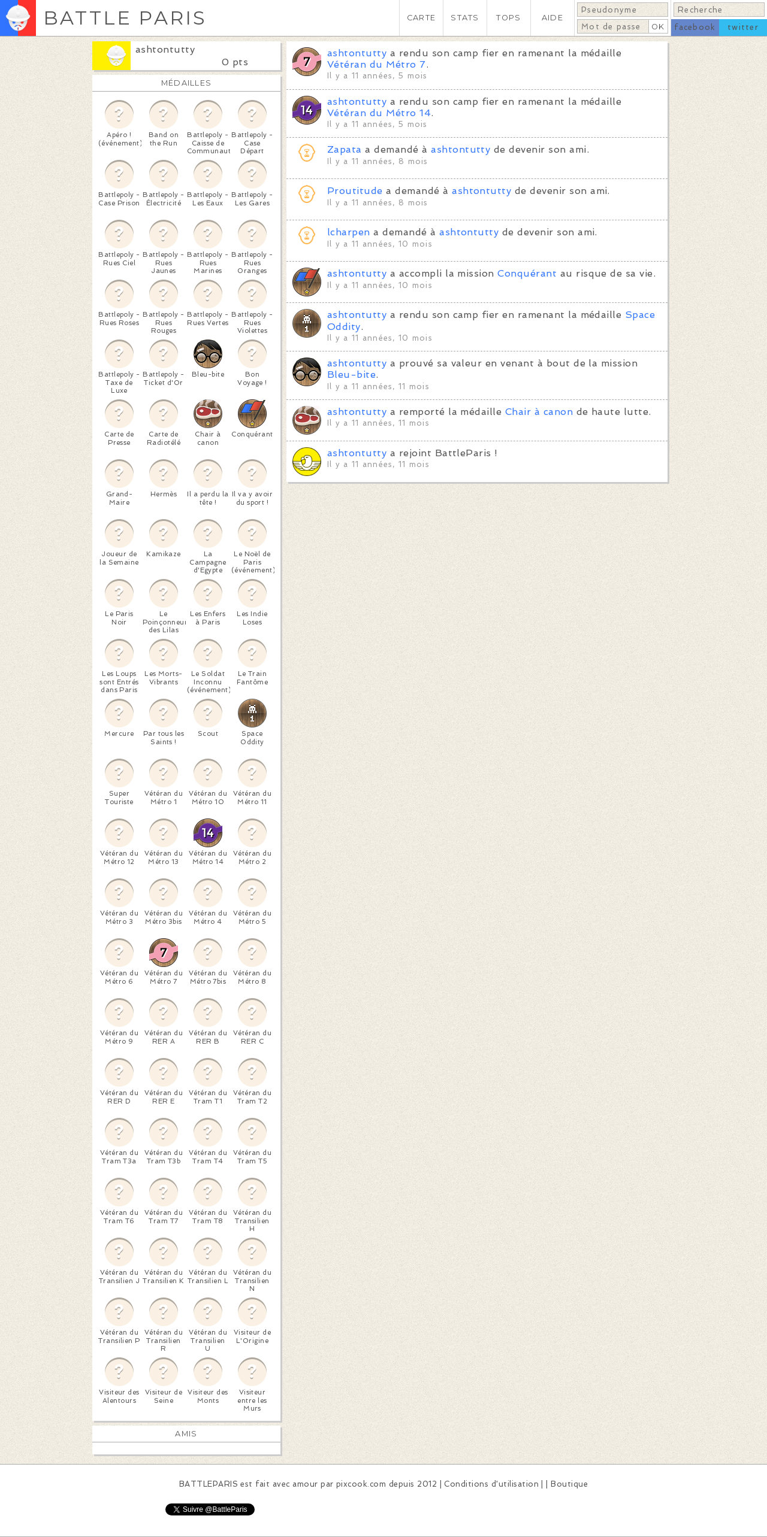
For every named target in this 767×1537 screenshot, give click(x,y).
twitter (743, 27)
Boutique (569, 1484)
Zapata (344, 149)
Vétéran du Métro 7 (376, 64)
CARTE (421, 17)
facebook (694, 27)
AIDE (552, 17)
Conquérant (527, 273)
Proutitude (355, 190)
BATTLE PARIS (125, 17)
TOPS (508, 17)
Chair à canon (539, 411)
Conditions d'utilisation (491, 1484)
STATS (465, 17)
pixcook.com (361, 1484)
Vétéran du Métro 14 (379, 113)
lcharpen (348, 232)
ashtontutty (165, 49)
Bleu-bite (351, 374)
